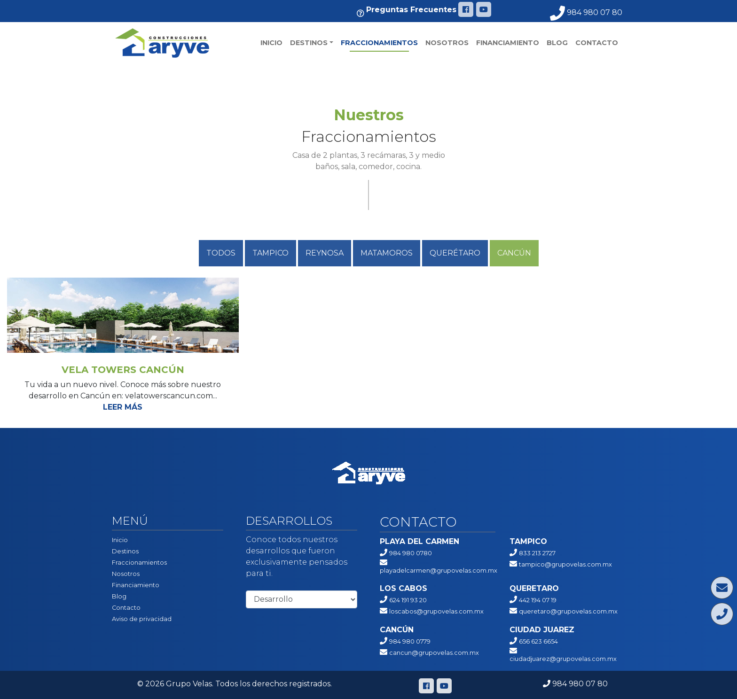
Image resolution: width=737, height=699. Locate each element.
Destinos (309, 43)
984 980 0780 (410, 553)
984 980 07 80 (586, 12)
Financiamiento (507, 43)
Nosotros (447, 43)
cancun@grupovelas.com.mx (434, 652)
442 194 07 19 (538, 600)
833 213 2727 (537, 553)
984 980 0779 (410, 641)
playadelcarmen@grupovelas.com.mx (438, 570)
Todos (220, 253)
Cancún (514, 253)
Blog (557, 43)
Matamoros (387, 253)
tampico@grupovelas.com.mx (565, 564)
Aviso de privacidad (142, 618)
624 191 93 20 (408, 600)
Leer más (122, 407)
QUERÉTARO (455, 253)
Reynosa (325, 253)
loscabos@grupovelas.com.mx (436, 611)
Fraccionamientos (379, 43)
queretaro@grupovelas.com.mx (568, 611)
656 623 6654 (538, 641)
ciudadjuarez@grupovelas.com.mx (563, 658)
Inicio (271, 43)
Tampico (270, 253)
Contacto (596, 43)
